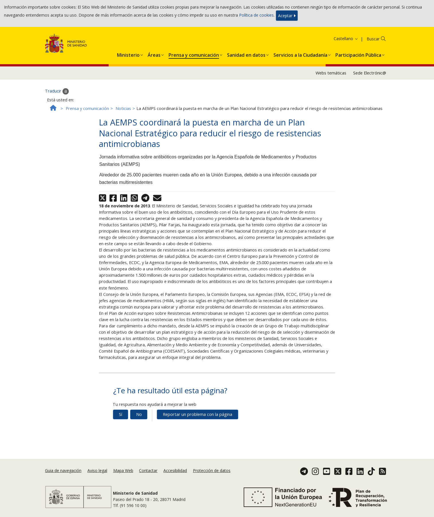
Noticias (123, 108)
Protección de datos (211, 470)
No (139, 414)
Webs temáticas (331, 73)
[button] (128, 54)
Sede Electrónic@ (369, 73)
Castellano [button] (346, 38)
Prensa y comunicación (87, 108)
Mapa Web (123, 470)
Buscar (373, 39)
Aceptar (287, 15)
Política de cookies (256, 15)
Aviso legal (97, 470)
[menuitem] (128, 54)
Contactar (148, 470)
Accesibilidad (175, 470)
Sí (120, 414)
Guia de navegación (63, 470)
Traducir (57, 91)
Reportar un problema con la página (197, 414)
